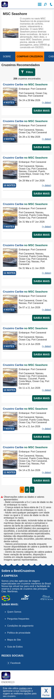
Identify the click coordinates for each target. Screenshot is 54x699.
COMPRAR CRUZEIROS (30, 56)
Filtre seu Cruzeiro (45, 4)
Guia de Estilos (15, 646)
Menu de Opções (39, 4)
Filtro (29, 72)
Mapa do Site (14, 639)
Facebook (14, 663)
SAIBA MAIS (42, 110)
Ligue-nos (51, 4)
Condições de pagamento (20, 626)
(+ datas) (46, 102)
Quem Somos (14, 612)
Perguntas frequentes (18, 619)
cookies (23, 688)
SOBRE (7, 56)
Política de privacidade (18, 633)
